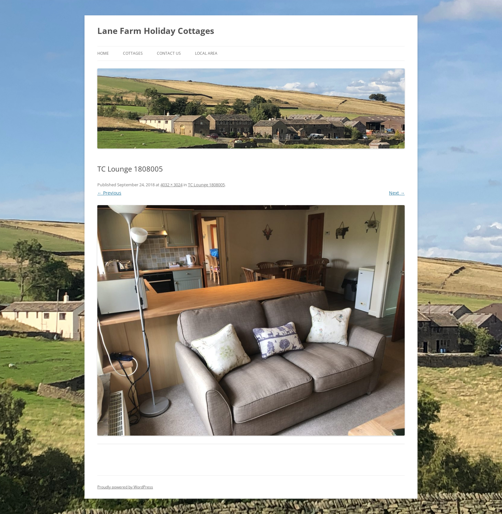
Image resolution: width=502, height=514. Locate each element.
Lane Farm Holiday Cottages (155, 30)
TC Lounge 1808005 (206, 185)
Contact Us (169, 53)
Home (103, 53)
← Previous (109, 193)
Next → (397, 193)
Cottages (133, 53)
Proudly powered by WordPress (125, 487)
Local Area (206, 53)
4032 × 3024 (171, 185)
